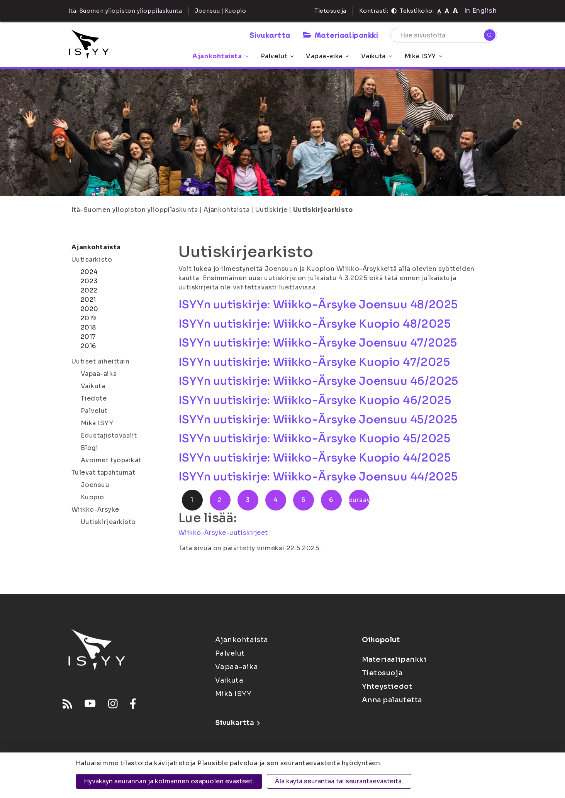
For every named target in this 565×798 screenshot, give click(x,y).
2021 (88, 300)
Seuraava (359, 500)
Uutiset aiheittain (100, 361)
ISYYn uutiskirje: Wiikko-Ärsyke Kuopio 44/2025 (314, 458)
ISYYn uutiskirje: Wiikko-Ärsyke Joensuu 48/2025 (318, 304)
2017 (88, 337)
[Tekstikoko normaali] (439, 11)
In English (480, 11)
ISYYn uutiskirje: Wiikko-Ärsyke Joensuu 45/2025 (318, 419)
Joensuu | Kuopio (220, 10)
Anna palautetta (392, 700)
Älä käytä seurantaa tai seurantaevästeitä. (339, 781)
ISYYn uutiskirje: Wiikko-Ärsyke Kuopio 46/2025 (314, 400)
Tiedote (94, 398)
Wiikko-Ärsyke (95, 510)
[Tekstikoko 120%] (455, 11)
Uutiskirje (271, 210)
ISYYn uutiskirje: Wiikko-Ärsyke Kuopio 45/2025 (314, 438)
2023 (89, 281)
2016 (88, 346)
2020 (89, 309)
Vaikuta (376, 56)
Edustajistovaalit (109, 435)
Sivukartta (269, 34)
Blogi (89, 448)
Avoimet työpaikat (111, 460)
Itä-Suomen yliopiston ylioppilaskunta (134, 210)
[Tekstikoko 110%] (447, 11)
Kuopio (92, 497)
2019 (89, 318)
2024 (89, 272)
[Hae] (489, 35)
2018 (88, 327)
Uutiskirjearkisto (323, 210)
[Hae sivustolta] (443, 35)
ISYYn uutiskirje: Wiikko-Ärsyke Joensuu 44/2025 (318, 477)
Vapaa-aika (327, 56)
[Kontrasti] (394, 11)
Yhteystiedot (387, 686)
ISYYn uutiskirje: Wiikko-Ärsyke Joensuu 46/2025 (318, 381)
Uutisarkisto (91, 259)
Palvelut (277, 56)
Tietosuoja (330, 10)
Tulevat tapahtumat (103, 472)
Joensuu (95, 485)
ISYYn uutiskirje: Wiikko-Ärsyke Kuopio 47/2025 (314, 362)
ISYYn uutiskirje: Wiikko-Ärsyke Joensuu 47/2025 (317, 343)
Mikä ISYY (423, 56)
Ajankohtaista (220, 56)
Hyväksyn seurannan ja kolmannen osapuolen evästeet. (169, 781)
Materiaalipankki (340, 34)
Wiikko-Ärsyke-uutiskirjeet (223, 533)
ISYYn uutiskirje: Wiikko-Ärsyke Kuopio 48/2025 (314, 324)
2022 (89, 290)
